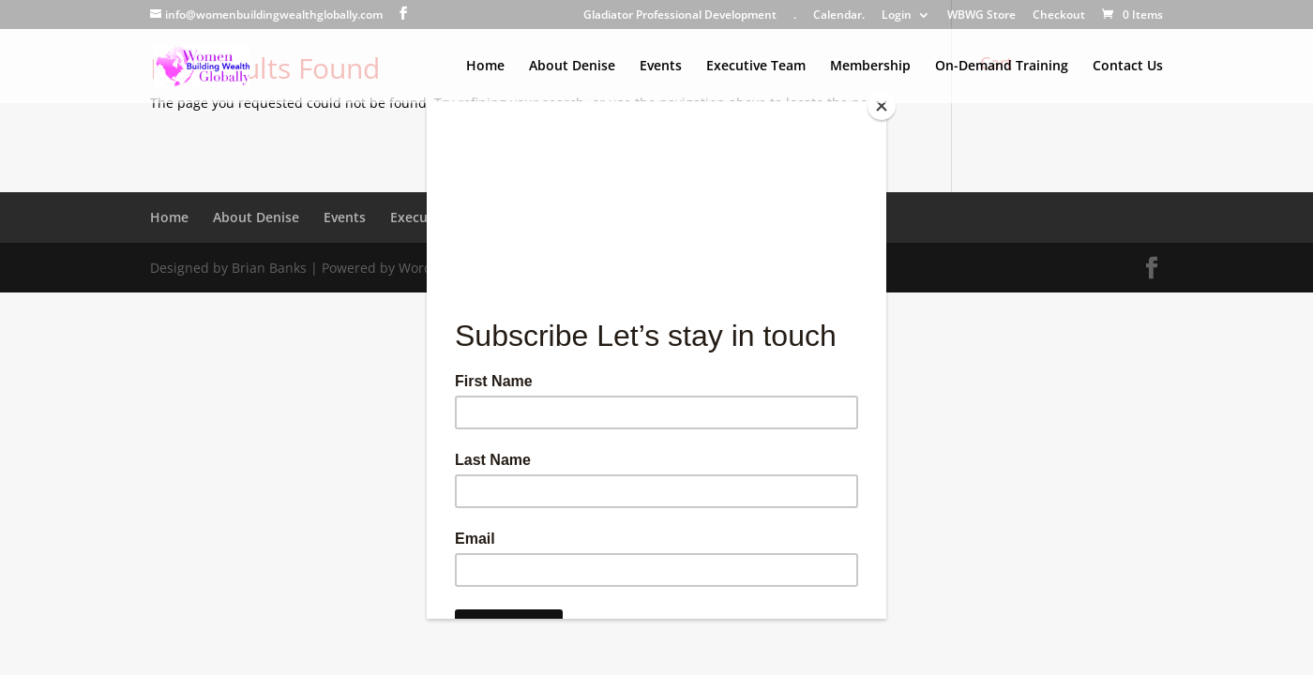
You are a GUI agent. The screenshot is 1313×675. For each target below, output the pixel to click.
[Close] (882, 106)
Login (897, 15)
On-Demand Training (1001, 66)
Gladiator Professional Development (680, 15)
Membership (870, 66)
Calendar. (839, 15)
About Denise (572, 66)
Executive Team (756, 66)
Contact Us (1128, 66)
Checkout (1059, 15)
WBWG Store (981, 15)
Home (485, 66)
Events (661, 66)
